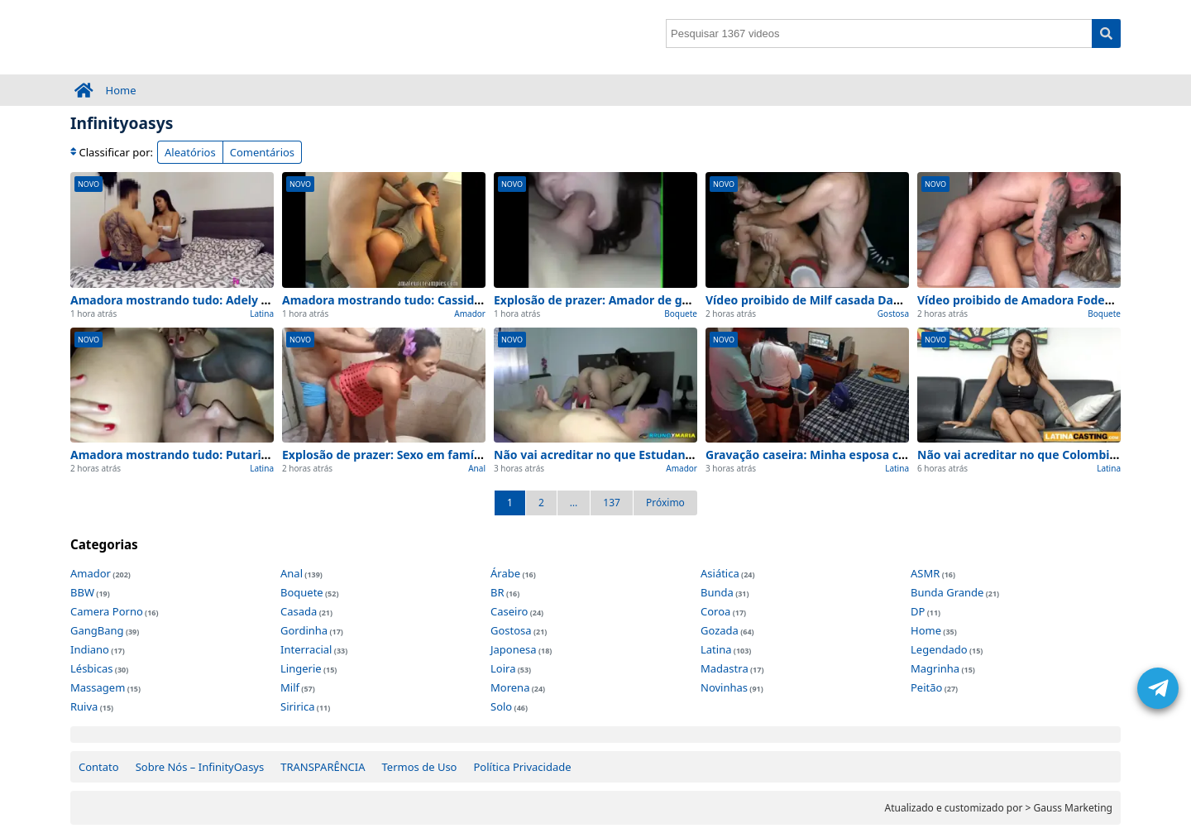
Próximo (665, 502)
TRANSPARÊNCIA (322, 766)
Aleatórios (190, 152)
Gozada (720, 630)
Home (121, 90)
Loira (502, 668)
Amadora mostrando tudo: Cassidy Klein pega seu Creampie (454, 300)
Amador (469, 313)
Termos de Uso (419, 766)
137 (611, 502)
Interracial (306, 649)
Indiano (89, 649)
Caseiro (509, 611)
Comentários (262, 152)
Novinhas (724, 687)
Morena (509, 687)
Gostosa (893, 313)
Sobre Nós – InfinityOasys (200, 766)
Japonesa (513, 649)
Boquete (680, 313)
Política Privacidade (522, 766)
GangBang (97, 630)
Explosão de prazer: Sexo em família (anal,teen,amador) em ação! (469, 454)
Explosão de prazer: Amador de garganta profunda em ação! (666, 300)
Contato (99, 766)
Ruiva (84, 706)
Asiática (720, 573)
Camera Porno (106, 611)
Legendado (939, 649)
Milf (289, 687)
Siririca (297, 706)
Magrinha (935, 668)
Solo (501, 706)
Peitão (926, 687)
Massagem (97, 687)
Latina (262, 313)
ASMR (925, 573)
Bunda (717, 592)
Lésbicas (91, 668)
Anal (476, 468)
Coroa (715, 611)
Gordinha (304, 630)
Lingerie (301, 668)
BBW (82, 592)
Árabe (505, 573)
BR (497, 592)
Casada (298, 611)
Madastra (725, 668)
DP (918, 611)
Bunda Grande (947, 592)
